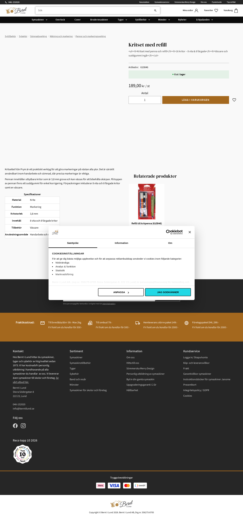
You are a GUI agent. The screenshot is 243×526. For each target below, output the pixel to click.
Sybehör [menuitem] (74, 374)
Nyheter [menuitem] (182, 19)
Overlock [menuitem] (60, 19)
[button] (211, 10)
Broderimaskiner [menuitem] (99, 19)
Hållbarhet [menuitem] (132, 390)
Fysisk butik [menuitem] (217, 2)
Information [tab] (121, 243)
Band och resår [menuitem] (78, 379)
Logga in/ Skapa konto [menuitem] (195, 357)
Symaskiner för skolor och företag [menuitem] (88, 390)
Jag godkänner (168, 292)
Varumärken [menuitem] (144, 2)
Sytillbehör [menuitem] (141, 19)
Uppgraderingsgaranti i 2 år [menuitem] (141, 385)
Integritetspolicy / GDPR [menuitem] (196, 390)
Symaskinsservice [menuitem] (162, 2)
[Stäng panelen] (190, 232)
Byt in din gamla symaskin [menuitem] (140, 379)
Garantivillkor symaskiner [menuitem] (197, 374)
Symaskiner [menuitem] (38, 19)
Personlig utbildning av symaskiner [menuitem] (145, 374)
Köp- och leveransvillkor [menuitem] (196, 363)
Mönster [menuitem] (162, 19)
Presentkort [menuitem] (189, 385)
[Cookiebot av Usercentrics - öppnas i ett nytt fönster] (168, 232)
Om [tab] (170, 243)
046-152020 (13, 2)
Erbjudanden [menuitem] (203, 19)
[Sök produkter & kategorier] (98, 10)
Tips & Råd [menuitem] (231, 2)
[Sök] (155, 10)
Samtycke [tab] (72, 243)
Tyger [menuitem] (121, 19)
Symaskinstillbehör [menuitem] (80, 363)
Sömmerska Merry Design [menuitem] (184, 2)
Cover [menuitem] (78, 19)
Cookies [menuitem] (187, 396)
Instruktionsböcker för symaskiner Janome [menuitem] (206, 379)
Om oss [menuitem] (204, 2)
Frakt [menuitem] (186, 368)
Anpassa (121, 292)
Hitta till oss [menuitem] (132, 363)
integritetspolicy (108, 303)
